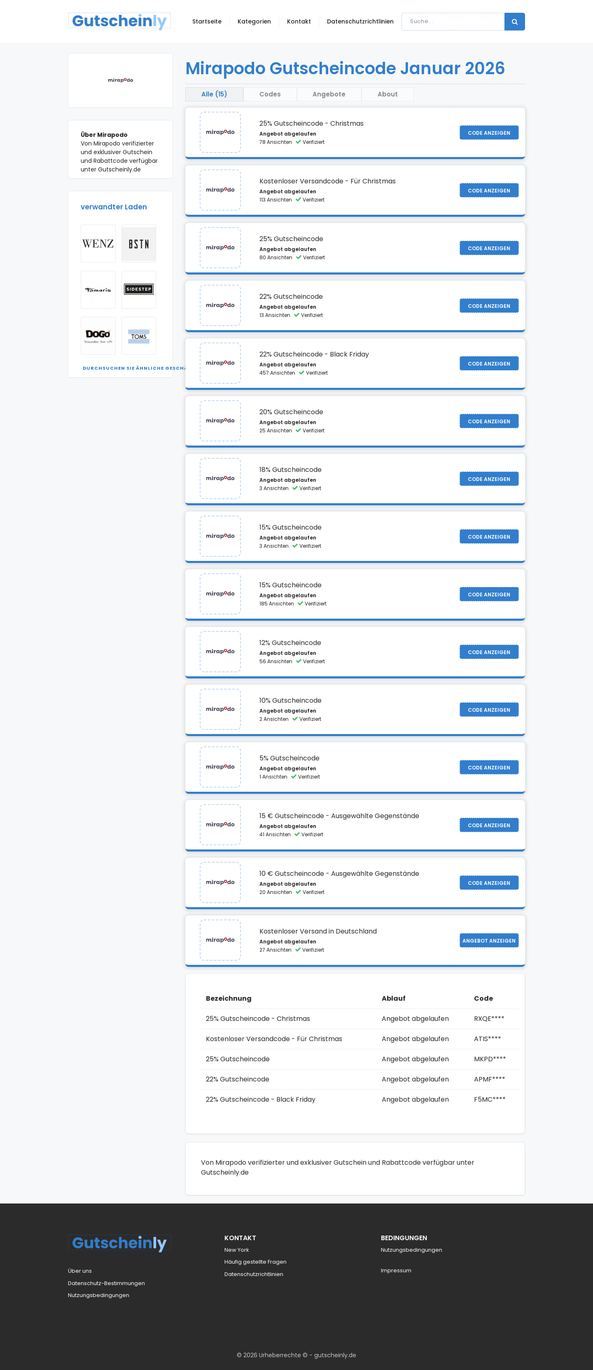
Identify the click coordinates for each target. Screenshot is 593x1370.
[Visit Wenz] (98, 243)
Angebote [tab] (333, 94)
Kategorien (254, 21)
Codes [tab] (272, 94)
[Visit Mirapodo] (220, 132)
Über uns (80, 1271)
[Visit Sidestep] (139, 289)
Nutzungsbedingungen (98, 1296)
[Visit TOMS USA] (139, 335)
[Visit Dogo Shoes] (98, 335)
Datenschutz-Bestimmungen (106, 1283)
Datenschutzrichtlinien (360, 21)
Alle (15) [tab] (215, 94)
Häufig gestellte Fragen (255, 1262)
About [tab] (394, 94)
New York (236, 1250)
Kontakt (299, 21)
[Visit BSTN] (139, 243)
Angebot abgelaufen (287, 134)
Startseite (207, 21)
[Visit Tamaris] (98, 289)
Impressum (396, 1271)
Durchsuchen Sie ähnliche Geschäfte (140, 368)
